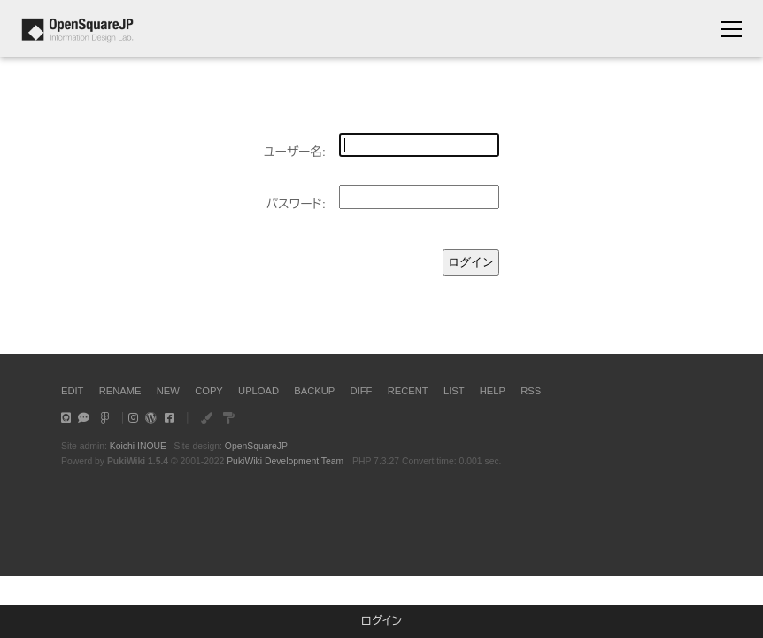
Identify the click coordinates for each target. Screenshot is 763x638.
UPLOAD (258, 390)
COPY (209, 390)
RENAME (120, 390)
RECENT (408, 390)
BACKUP (314, 390)
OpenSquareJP (256, 446)
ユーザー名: (295, 152)
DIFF (362, 390)
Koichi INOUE (138, 446)
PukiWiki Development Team (285, 461)
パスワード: (296, 204)
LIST (454, 390)
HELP (492, 390)
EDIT (72, 390)
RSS (530, 390)
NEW (168, 390)
